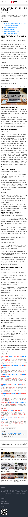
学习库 (5, 5)
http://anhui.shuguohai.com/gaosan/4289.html (11, 433)
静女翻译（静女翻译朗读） (21, 444)
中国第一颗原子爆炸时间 (9, 29)
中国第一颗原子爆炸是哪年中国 (11, 25)
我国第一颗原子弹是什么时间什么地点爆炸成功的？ (15, 23)
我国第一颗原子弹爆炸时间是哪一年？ (12, 33)
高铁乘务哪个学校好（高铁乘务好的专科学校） (11, 444)
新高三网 (19, 493)
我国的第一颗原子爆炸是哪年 (10, 27)
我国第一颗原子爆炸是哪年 (10, 428)
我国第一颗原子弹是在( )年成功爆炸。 (12, 31)
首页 (1, 5)
